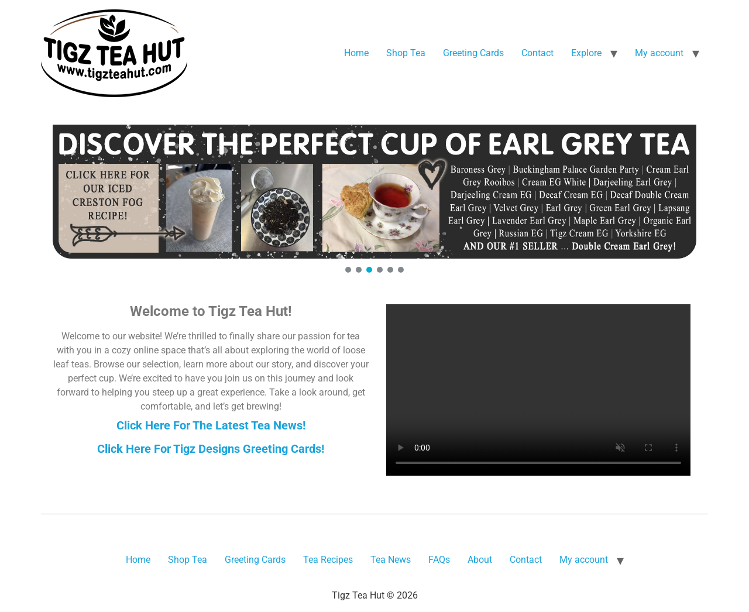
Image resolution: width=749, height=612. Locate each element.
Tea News (390, 559)
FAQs (439, 559)
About (480, 559)
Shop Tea (405, 53)
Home (356, 53)
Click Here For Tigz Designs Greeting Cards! (210, 449)
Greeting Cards (473, 53)
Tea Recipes (328, 559)
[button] (374, 192)
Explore (586, 53)
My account (659, 53)
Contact (537, 53)
